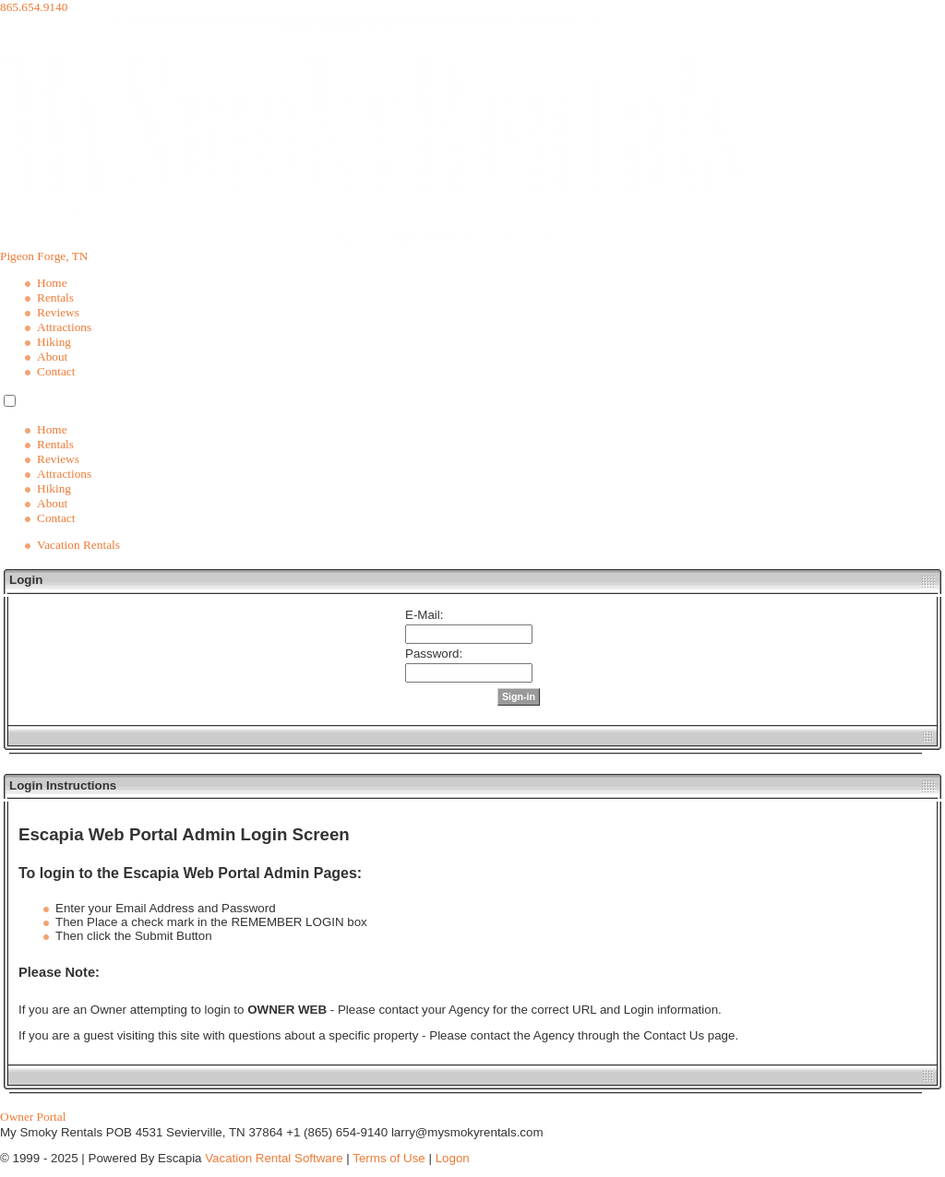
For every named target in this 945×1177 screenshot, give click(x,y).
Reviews (58, 312)
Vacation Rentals (78, 545)
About (52, 356)
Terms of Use (389, 1158)
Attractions (64, 327)
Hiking (54, 342)
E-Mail (422, 615)
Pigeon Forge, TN (44, 256)
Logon (453, 1158)
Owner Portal (33, 1117)
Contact (56, 371)
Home (52, 283)
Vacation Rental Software (273, 1158)
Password (432, 653)
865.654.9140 (33, 7)
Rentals (55, 297)
